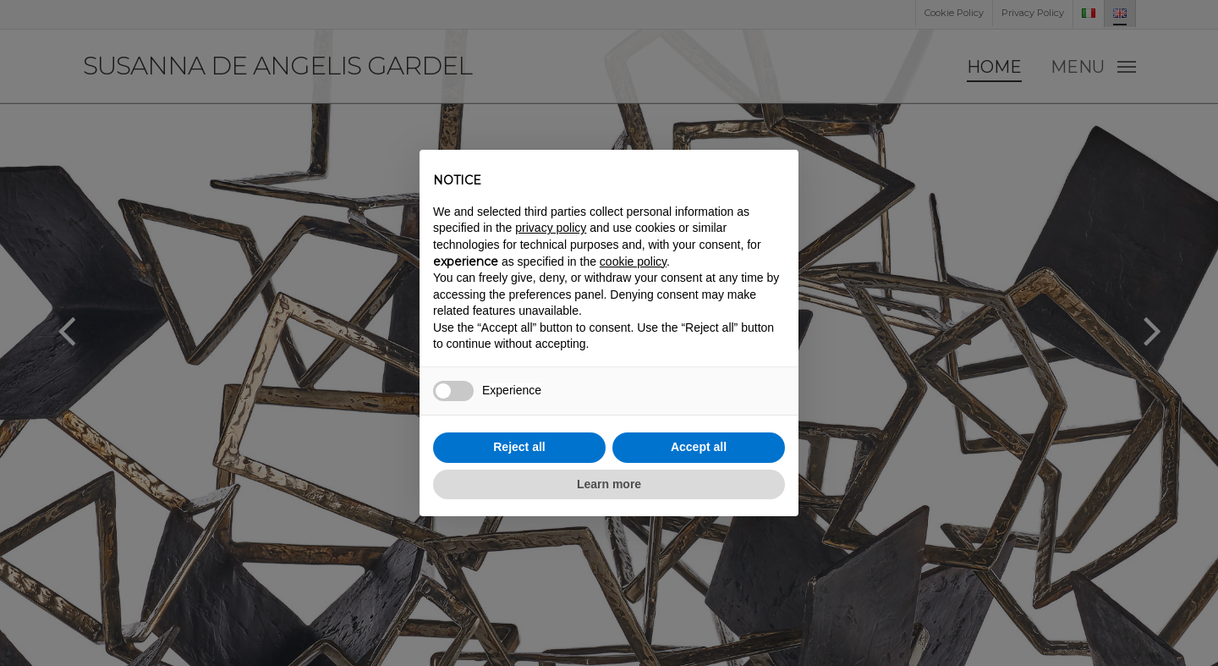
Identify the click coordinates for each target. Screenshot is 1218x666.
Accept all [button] (699, 447)
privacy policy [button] (550, 227)
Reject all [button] (519, 447)
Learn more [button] (609, 484)
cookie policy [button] (633, 261)
